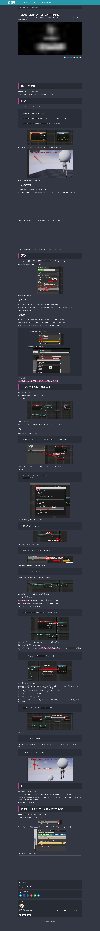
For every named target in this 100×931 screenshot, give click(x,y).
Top (32, 7)
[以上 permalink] (38, 786)
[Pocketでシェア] (85, 57)
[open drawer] (3, 2)
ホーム (27, 2)
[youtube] (34, 915)
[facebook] (35, 895)
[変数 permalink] (38, 255)
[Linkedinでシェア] (82, 57)
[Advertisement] (61, 70)
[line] (46, 895)
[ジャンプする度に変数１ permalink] (63, 387)
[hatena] (50, 895)
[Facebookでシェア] (79, 57)
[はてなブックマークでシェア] (92, 57)
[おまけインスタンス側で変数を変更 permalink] (75, 809)
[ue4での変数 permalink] (48, 86)
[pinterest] (41, 915)
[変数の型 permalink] (38, 315)
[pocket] (42, 895)
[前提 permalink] (38, 101)
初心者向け (46, 7)
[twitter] (76, 57)
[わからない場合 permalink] (44, 185)
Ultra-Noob (33, 909)
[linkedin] (39, 895)
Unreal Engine (38, 7)
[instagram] (39, 915)
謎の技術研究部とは (48, 2)
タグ (36, 2)
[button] (11, 7)
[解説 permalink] (35, 428)
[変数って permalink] (40, 300)
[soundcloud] (36, 915)
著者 (34, 901)
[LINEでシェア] (88, 57)
